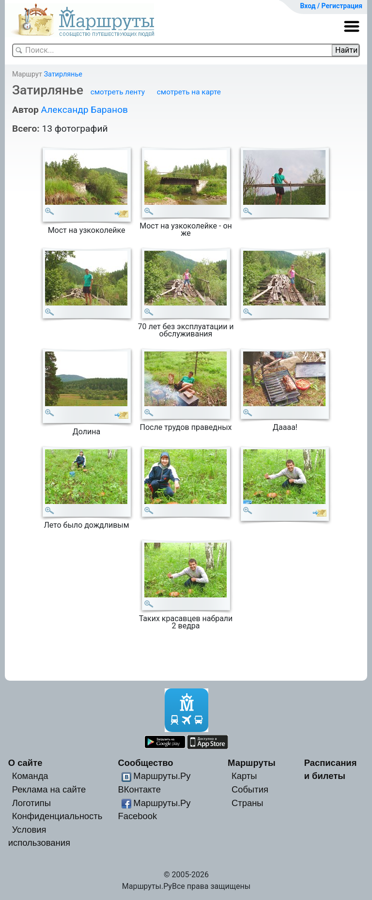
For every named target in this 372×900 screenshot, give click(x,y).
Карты (244, 776)
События (250, 789)
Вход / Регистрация (331, 6)
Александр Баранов (84, 109)
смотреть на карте (189, 92)
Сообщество (145, 763)
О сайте (25, 763)
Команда (30, 776)
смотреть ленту (118, 92)
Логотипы (31, 803)
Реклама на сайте (49, 789)
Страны (248, 803)
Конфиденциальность (57, 816)
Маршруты (252, 763)
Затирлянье (63, 74)
